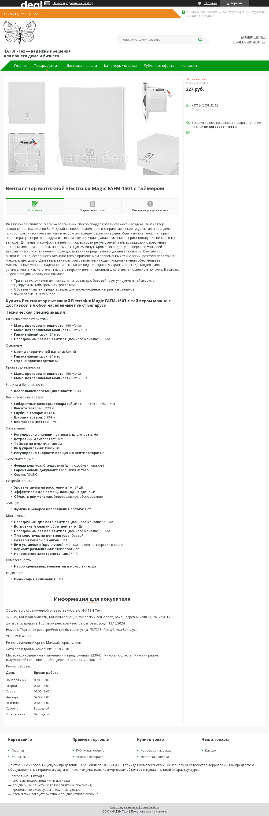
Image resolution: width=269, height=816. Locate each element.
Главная (20, 65)
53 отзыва (210, 3)
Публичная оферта (159, 65)
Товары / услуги (46, 65)
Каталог (211, 750)
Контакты (189, 65)
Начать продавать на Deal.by (73, 3)
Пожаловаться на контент (149, 811)
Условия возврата (89, 757)
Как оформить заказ (120, 65)
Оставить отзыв (253, 37)
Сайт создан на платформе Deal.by (134, 807)
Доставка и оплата (81, 65)
